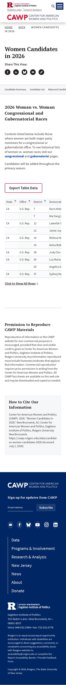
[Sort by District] (40, 202)
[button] (41, 72)
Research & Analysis (28, 557)
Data (21, 27)
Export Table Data (23, 188)
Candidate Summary (15, 89)
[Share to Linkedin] (16, 72)
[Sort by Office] (25, 202)
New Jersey (21, 565)
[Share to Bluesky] (24, 72)
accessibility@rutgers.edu (21, 654)
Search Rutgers (33, 9)
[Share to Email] (33, 72)
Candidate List (37, 89)
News (16, 574)
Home (9, 27)
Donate (17, 590)
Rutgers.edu (14, 9)
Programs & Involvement (33, 548)
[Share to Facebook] (7, 72)
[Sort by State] (11, 202)
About (16, 582)
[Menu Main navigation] (59, 6)
